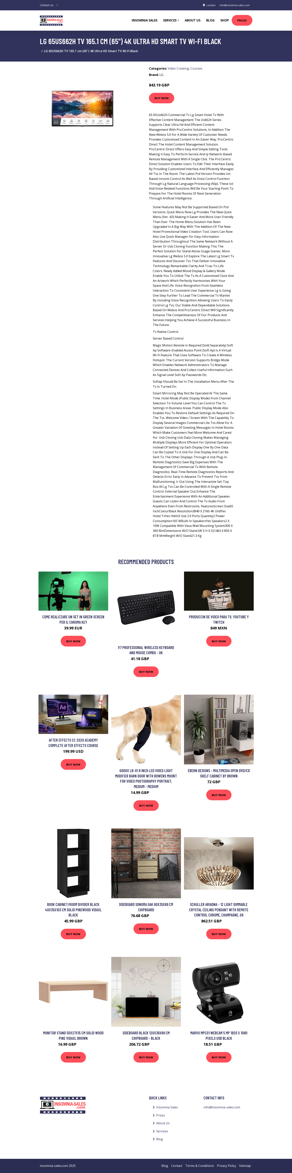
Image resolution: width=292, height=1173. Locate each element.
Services (162, 1131)
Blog (210, 20)
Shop (224, 20)
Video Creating (178, 68)
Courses (196, 68)
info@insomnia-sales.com (233, 5)
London (208, 5)
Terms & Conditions (199, 1166)
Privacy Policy (226, 1166)
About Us (192, 20)
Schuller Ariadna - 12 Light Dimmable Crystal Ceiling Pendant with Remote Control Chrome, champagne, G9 (218, 909)
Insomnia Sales (144, 20)
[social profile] (57, 5)
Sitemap (245, 1166)
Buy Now (162, 98)
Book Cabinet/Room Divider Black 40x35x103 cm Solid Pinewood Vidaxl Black (73, 909)
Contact (176, 1166)
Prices (242, 20)
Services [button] (170, 20)
